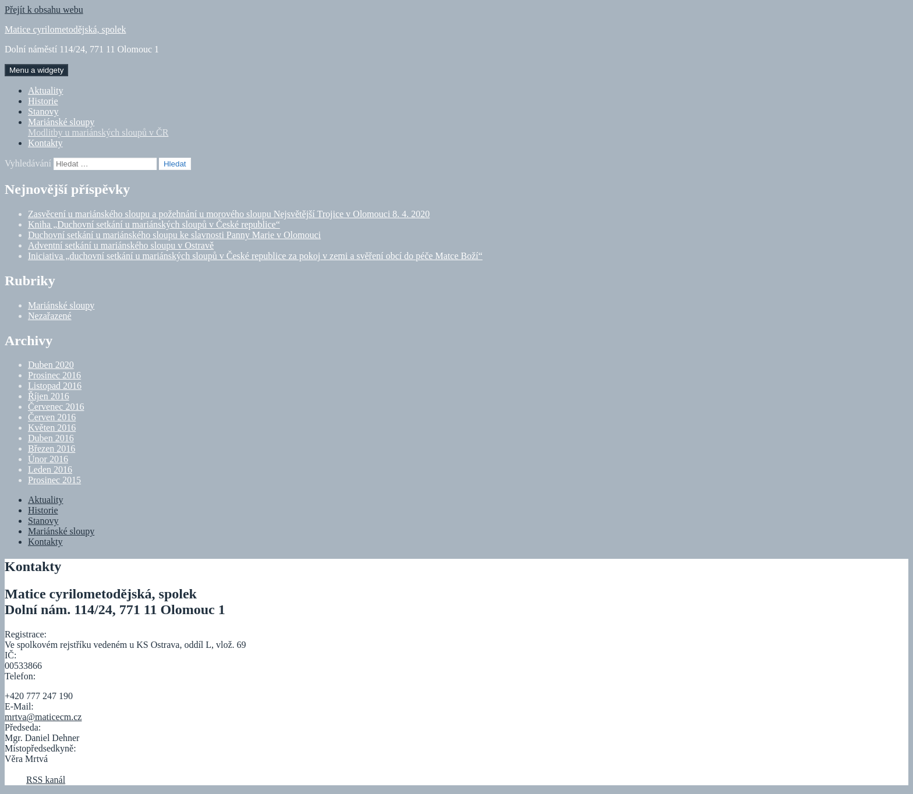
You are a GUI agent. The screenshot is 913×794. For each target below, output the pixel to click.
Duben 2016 (51, 438)
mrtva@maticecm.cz (43, 717)
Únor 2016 (48, 459)
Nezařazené (50, 316)
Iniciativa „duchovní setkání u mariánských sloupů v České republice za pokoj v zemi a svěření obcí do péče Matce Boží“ (255, 256)
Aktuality (45, 90)
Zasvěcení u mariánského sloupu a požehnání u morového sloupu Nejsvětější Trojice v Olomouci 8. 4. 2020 (229, 214)
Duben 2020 (51, 365)
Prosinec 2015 (54, 480)
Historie (43, 101)
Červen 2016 (52, 417)
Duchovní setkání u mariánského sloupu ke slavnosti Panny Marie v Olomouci (174, 235)
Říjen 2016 (48, 396)
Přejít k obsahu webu (44, 10)
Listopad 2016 (55, 386)
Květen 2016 (52, 428)
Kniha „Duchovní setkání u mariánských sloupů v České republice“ (154, 224)
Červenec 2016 (56, 407)
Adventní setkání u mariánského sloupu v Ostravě (121, 245)
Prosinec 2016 (54, 375)
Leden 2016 (50, 469)
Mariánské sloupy (468, 127)
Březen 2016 (51, 448)
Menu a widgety (36, 70)
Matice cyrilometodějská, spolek (65, 29)
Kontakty (45, 143)
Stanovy (43, 111)
